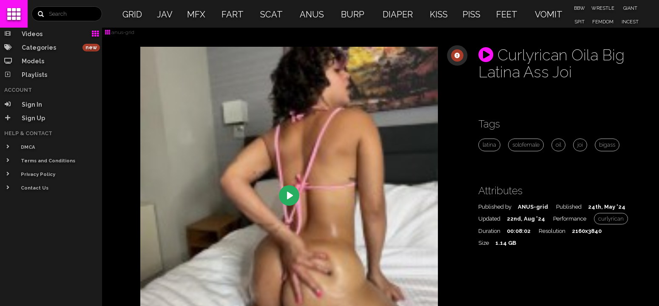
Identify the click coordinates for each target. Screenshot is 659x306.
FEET (506, 14)
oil (558, 145)
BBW (579, 8)
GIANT (630, 8)
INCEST (630, 22)
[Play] (289, 195)
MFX (196, 14)
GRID (132, 14)
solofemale (526, 145)
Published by (494, 207)
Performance (569, 218)
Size (483, 243)
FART (233, 14)
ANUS (312, 14)
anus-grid (119, 32)
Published (569, 207)
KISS (439, 14)
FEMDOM (603, 22)
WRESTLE (602, 8)
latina (489, 145)
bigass (607, 145)
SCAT (271, 14)
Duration (489, 231)
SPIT (579, 22)
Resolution (552, 231)
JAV (165, 14)
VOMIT (548, 14)
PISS (471, 14)
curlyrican (611, 218)
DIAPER (398, 14)
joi (580, 145)
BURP (352, 14)
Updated (489, 218)
